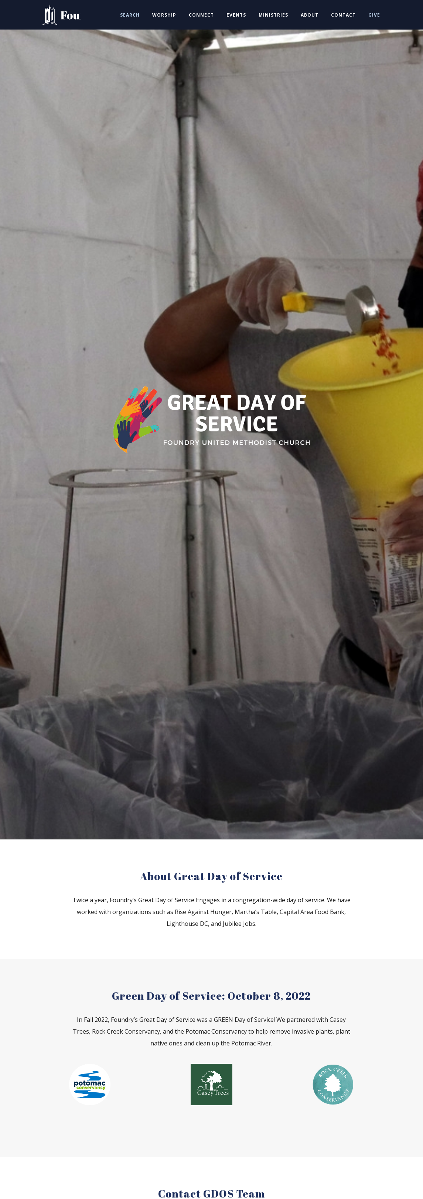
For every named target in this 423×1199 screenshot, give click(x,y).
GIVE (374, 15)
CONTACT (343, 15)
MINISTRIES (273, 15)
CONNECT (201, 15)
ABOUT (309, 15)
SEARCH (130, 15)
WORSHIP (164, 15)
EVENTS (236, 15)
